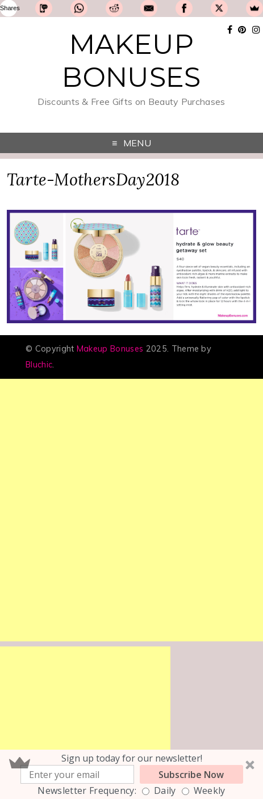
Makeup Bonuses (131, 61)
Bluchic (39, 365)
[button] (131, 774)
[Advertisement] (131, 510)
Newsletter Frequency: (86, 790)
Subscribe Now (191, 774)
